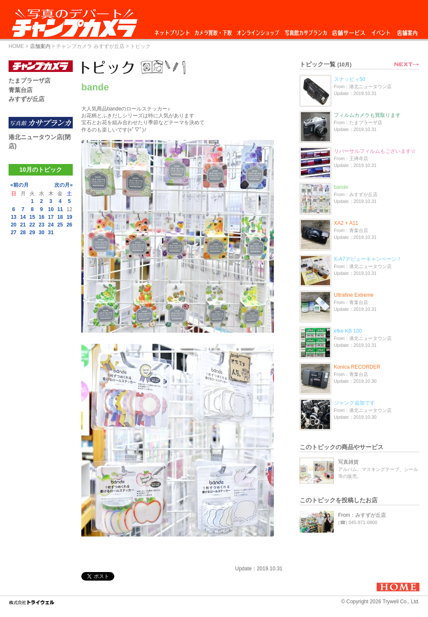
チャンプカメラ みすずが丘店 (90, 46)
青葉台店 (21, 89)
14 (23, 217)
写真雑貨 (348, 462)
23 (41, 225)
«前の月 (19, 185)
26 (69, 225)
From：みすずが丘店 (362, 515)
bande (341, 187)
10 (51, 209)
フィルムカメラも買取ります (367, 115)
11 (60, 209)
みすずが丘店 (27, 98)
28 (23, 232)
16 (41, 217)
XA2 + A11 (346, 223)
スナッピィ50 (349, 79)
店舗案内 (407, 30)
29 (32, 232)
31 (51, 232)
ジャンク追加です (354, 403)
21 (23, 225)
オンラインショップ (257, 30)
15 (32, 217)
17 (51, 217)
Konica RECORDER (357, 367)
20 (13, 225)
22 (32, 225)
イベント (381, 30)
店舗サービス (348, 30)
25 (60, 225)
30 (41, 232)
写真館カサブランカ (305, 30)
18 (60, 217)
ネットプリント (173, 30)
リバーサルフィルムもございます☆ (375, 151)
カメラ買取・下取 (213, 30)
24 (51, 225)
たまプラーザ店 (30, 80)
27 (13, 232)
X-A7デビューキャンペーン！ (368, 259)
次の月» (63, 185)
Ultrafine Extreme (354, 295)
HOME (16, 46)
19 (69, 217)
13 (13, 217)
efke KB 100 (348, 331)
